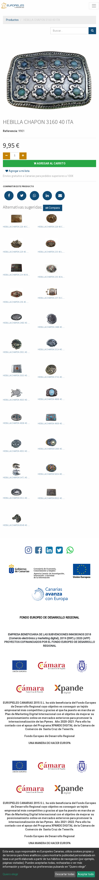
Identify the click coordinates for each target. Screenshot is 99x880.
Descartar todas (64, 874)
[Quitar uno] (6, 155)
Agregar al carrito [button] (49, 163)
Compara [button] (53, 208)
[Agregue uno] (23, 155)
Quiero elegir (10, 874)
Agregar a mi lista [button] (17, 171)
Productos (12, 20)
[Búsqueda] (92, 30)
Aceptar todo (86, 874)
